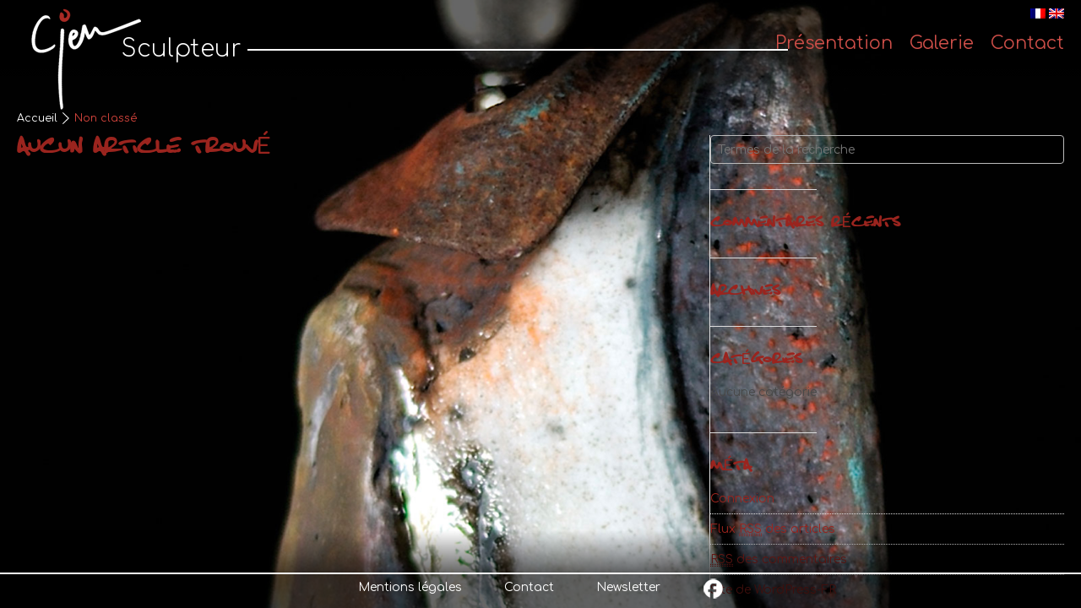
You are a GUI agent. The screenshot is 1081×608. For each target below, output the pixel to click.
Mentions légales (410, 587)
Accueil (37, 118)
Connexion (742, 498)
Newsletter (628, 587)
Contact (529, 587)
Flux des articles (772, 529)
